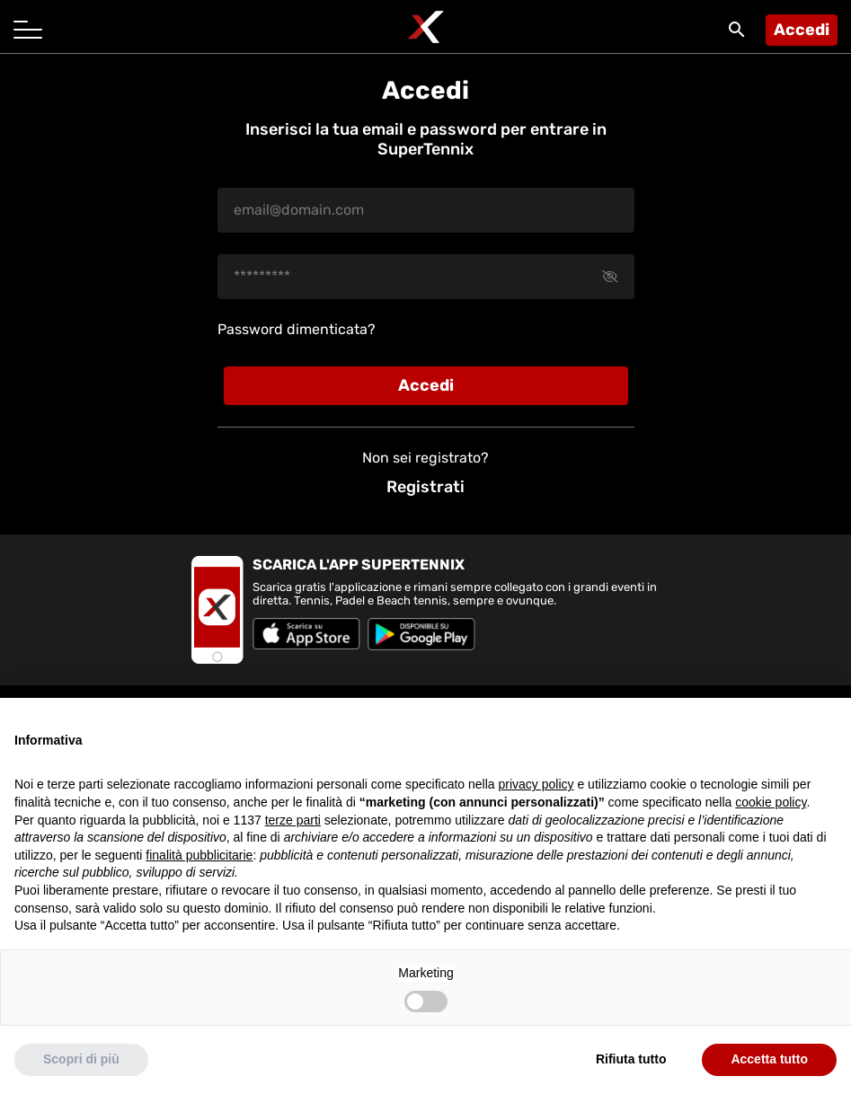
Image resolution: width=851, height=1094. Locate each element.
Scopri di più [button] (81, 1059)
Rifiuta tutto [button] (631, 1059)
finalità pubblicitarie (199, 855)
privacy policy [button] (536, 784)
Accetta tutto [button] (769, 1059)
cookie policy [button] (770, 802)
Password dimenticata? (296, 329)
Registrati (425, 487)
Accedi (801, 30)
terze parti (293, 820)
